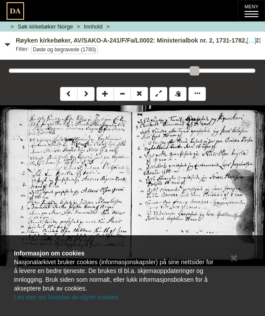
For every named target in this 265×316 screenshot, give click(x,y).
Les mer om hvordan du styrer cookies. (67, 297)
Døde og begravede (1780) (64, 50)
